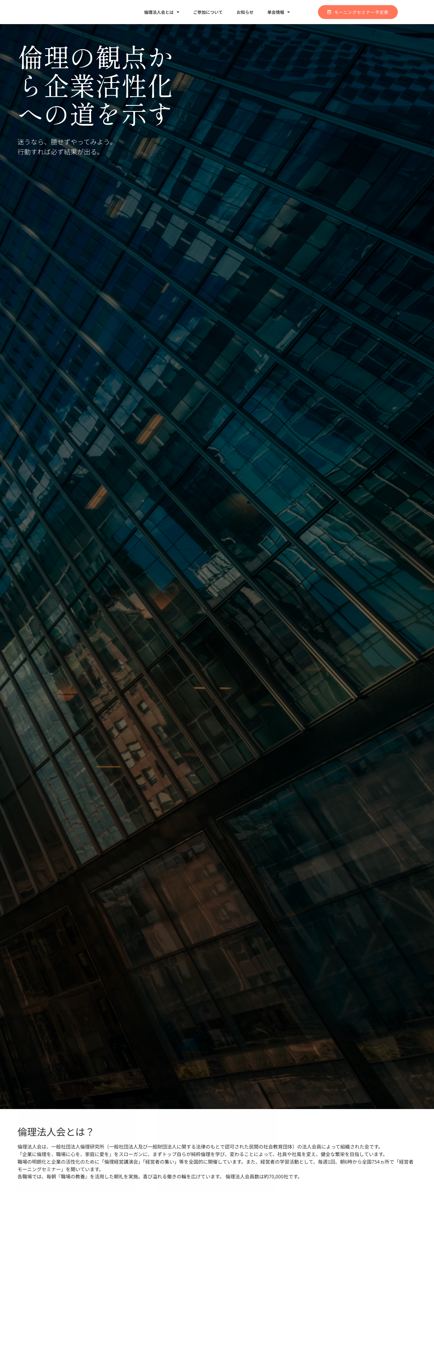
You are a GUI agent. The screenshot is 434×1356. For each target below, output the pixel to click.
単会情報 (278, 12)
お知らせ (245, 12)
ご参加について (208, 12)
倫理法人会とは (161, 12)
